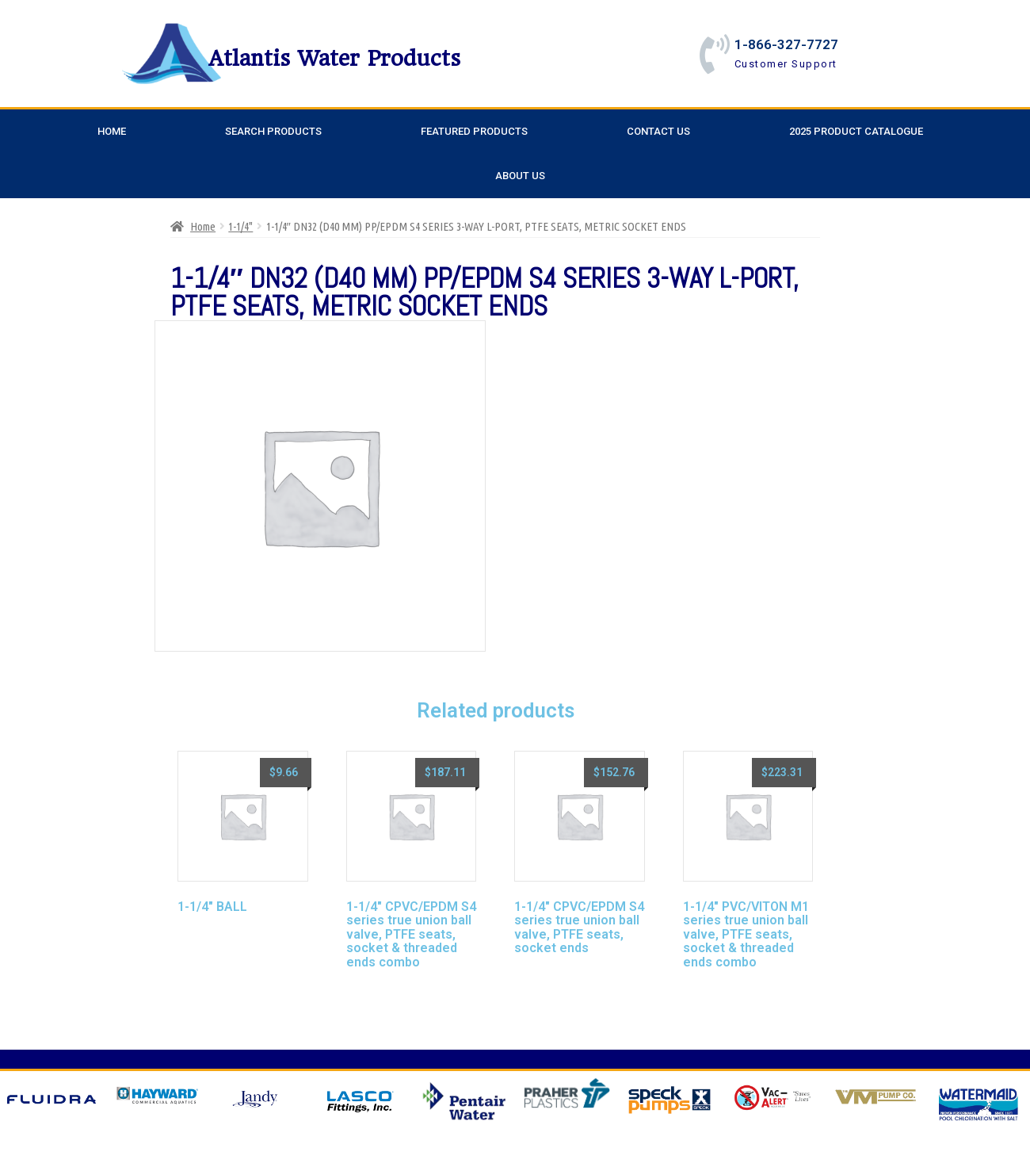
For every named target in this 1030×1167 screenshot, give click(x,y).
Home (111, 131)
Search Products (273, 131)
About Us (520, 176)
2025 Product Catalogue (856, 131)
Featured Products (474, 131)
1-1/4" (240, 226)
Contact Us (658, 131)
